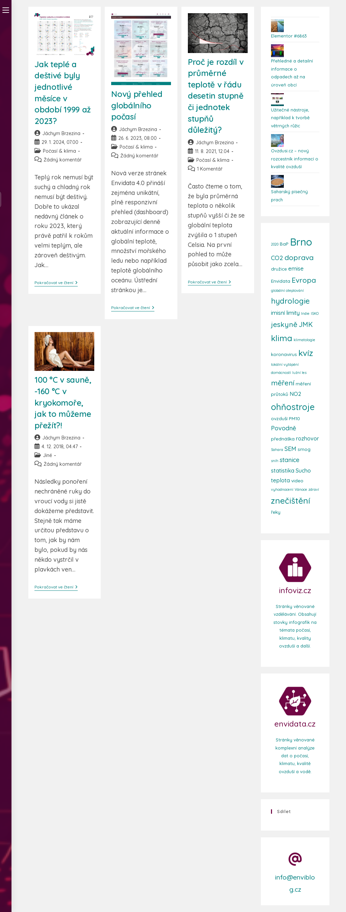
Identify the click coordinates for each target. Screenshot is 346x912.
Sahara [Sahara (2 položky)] (277, 449)
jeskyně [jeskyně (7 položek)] (284, 324)
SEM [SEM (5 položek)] (290, 449)
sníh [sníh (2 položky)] (274, 460)
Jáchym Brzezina (61, 133)
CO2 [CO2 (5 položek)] (277, 258)
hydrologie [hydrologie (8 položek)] (290, 301)
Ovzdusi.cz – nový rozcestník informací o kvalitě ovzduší (294, 158)
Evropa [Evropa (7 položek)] (304, 280)
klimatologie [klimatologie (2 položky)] (304, 339)
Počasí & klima (59, 151)
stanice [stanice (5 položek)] (289, 460)
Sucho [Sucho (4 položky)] (303, 470)
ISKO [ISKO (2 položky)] (315, 313)
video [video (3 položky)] (297, 480)
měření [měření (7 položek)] (282, 382)
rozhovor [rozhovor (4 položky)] (307, 438)
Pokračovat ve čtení (56, 282)
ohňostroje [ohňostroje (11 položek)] (293, 406)
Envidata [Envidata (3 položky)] (280, 281)
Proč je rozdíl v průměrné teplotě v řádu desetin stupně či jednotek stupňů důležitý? (216, 96)
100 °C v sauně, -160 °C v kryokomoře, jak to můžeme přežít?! (63, 402)
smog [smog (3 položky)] (304, 449)
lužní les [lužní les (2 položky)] (299, 372)
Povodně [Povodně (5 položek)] (283, 428)
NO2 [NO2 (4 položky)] (295, 393)
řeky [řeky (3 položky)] (275, 512)
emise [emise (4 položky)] (296, 268)
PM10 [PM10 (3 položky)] (294, 418)
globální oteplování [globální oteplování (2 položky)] (287, 290)
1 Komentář (210, 169)
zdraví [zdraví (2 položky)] (313, 489)
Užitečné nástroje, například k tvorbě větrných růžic (290, 117)
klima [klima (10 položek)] (281, 338)
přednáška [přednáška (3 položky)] (283, 438)
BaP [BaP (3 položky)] (284, 244)
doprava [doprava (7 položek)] (299, 257)
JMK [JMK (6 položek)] (306, 324)
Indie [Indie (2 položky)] (305, 313)
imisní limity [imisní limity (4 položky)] (285, 312)
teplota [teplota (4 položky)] (280, 480)
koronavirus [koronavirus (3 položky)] (284, 354)
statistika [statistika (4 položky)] (282, 470)
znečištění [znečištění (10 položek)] (290, 500)
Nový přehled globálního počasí (136, 105)
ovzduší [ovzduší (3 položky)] (279, 418)
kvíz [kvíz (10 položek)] (305, 353)
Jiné (47, 455)
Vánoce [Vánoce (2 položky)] (301, 489)
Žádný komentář (63, 160)
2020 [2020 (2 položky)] (274, 244)
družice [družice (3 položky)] (279, 269)
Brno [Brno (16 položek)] (301, 242)
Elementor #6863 (289, 36)
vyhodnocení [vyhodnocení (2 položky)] (282, 489)
